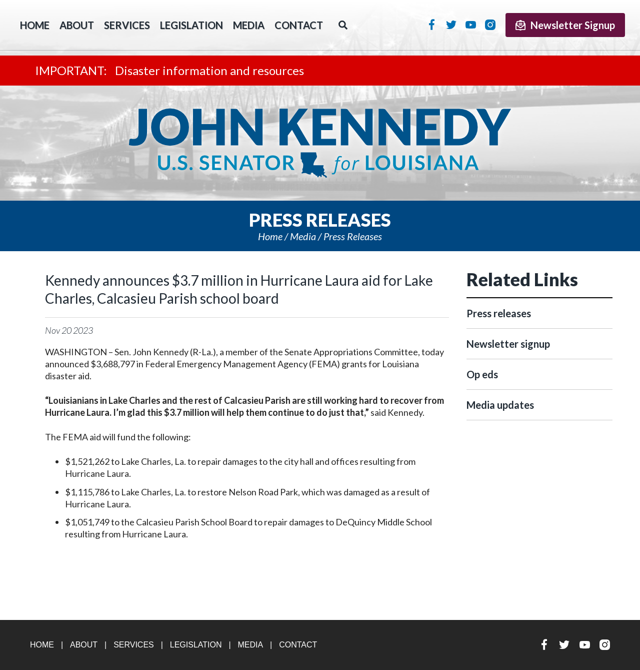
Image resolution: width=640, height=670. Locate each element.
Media (248, 25)
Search (343, 25)
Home (270, 236)
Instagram (490, 24)
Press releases (353, 236)
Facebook (431, 24)
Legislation (191, 25)
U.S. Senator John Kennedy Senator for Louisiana (320, 143)
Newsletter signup (508, 344)
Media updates (500, 405)
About (77, 25)
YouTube (471, 24)
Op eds (482, 374)
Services (127, 25)
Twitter (451, 24)
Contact (298, 25)
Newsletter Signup (565, 25)
